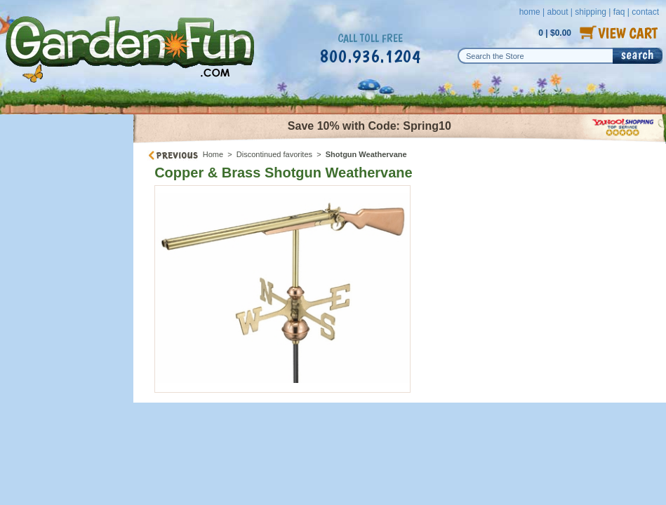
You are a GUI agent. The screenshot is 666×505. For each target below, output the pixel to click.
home (529, 12)
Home (213, 154)
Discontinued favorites (274, 154)
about (557, 12)
